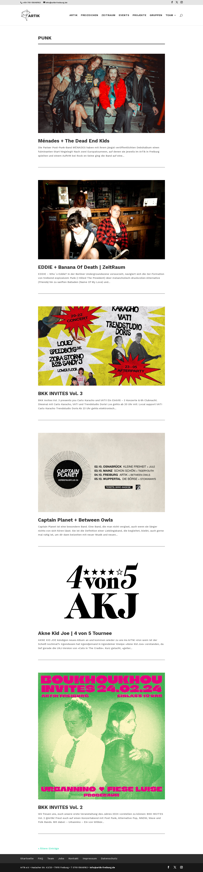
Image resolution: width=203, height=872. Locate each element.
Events (124, 15)
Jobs (61, 858)
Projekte (139, 15)
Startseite (27, 858)
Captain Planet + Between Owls (75, 520)
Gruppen (156, 15)
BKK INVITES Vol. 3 (60, 393)
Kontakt (74, 858)
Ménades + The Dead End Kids (73, 141)
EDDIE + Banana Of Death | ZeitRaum (81, 267)
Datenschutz (109, 858)
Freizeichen (89, 15)
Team (169, 15)
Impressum (90, 858)
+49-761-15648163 (32, 2)
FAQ (40, 858)
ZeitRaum (108, 15)
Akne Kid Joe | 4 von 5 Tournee (75, 633)
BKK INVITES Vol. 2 (60, 807)
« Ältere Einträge (48, 848)
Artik (73, 15)
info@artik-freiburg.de (102, 867)
